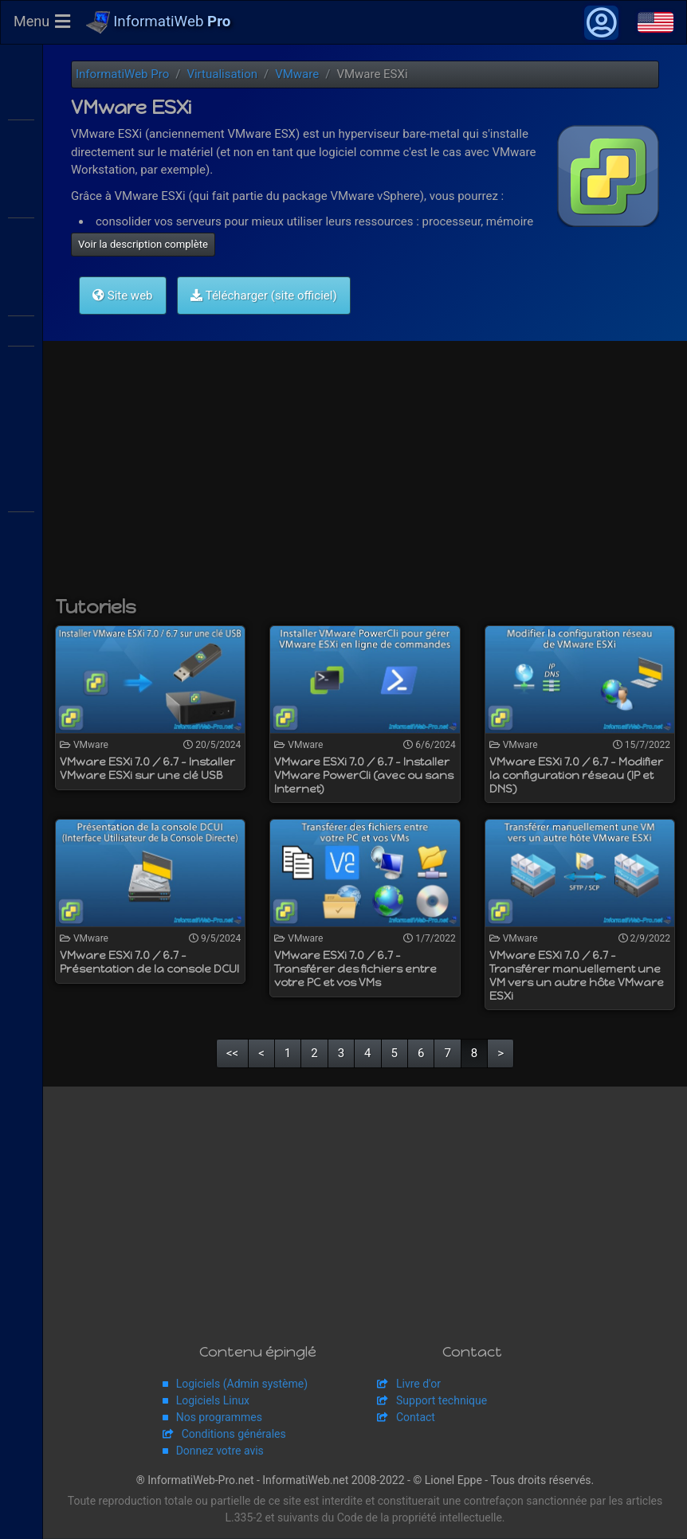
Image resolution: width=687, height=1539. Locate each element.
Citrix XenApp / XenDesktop (21, 201)
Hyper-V (21, 428)
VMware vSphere (21, 330)
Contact (415, 1418)
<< (232, 1054)
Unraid (21, 729)
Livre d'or (418, 1384)
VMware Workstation (21, 360)
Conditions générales (234, 1434)
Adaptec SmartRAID (21, 495)
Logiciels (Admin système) (242, 1384)
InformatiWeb (158, 23)
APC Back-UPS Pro (21, 593)
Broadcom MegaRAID (21, 525)
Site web (122, 296)
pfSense (21, 661)
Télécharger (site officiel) (263, 296)
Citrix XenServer (21, 232)
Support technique (441, 1401)
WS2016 (21, 134)
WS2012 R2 (21, 103)
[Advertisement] (365, 477)
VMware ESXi (21, 299)
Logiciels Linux (212, 1401)
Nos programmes (219, 1418)
